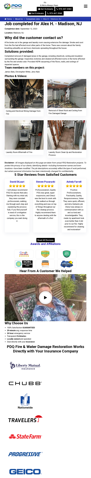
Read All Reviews (45, 240)
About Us (19, 19)
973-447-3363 (64, 9)
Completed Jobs (33, 19)
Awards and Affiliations (45, 244)
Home (8, 19)
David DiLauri (17, 181)
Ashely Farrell (73, 181)
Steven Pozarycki (45, 181)
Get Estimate (45, 9)
